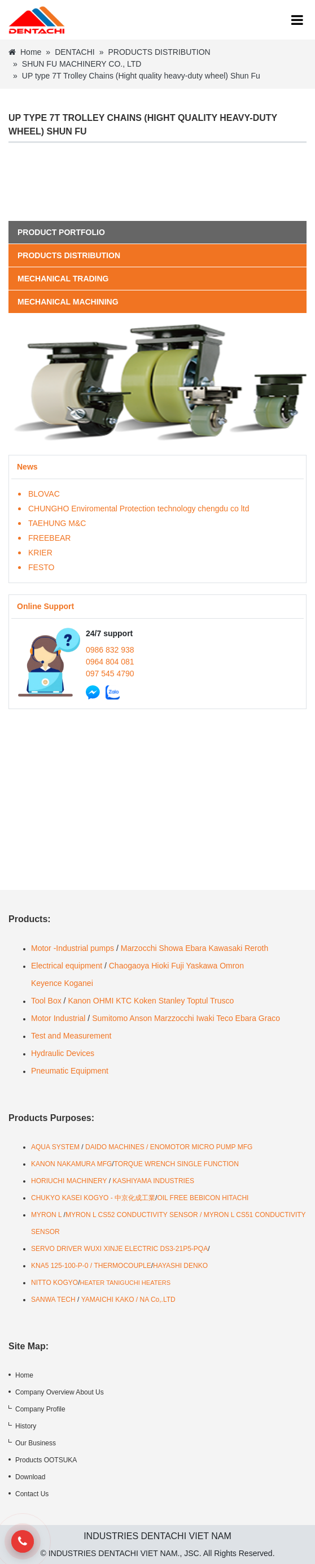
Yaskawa (201, 965)
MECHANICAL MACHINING (68, 301)
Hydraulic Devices (62, 1053)
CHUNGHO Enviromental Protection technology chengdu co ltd (138, 508)
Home (24, 52)
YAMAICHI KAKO (107, 1300)
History (25, 1426)
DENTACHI (75, 52)
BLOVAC (44, 493)
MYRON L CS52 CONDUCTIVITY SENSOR (131, 1215)
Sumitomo (110, 1018)
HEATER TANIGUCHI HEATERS (125, 1282)
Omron (232, 965)
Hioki (160, 965)
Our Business (35, 1443)
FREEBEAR (49, 537)
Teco (224, 1018)
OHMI (103, 1000)
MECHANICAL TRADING (63, 278)
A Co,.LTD (160, 1300)
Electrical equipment (66, 965)
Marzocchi (139, 948)
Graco (269, 1018)
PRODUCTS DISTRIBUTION (159, 52)
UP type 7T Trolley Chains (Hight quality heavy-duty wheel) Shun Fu (141, 75)
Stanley (172, 1000)
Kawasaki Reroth (238, 948)
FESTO (41, 567)
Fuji (177, 965)
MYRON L (46, 1215)
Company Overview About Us (59, 1392)
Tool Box (46, 1000)
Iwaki (205, 1018)
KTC (124, 1000)
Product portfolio (61, 232)
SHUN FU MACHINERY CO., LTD (82, 63)
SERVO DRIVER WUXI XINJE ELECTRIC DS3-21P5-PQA (119, 1249)
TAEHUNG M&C (57, 523)
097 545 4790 (110, 673)
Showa (171, 948)
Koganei (78, 983)
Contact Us (32, 1494)
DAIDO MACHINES (115, 1147)
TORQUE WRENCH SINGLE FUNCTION (176, 1164)
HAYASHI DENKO (180, 1266)
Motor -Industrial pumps (72, 948)
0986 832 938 (110, 649)
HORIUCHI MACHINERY (69, 1181)
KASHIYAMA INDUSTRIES (153, 1181)
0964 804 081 (110, 661)
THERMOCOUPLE (122, 1266)
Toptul (197, 1000)
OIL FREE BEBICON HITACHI (202, 1198)
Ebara (195, 948)
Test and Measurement (71, 1035)
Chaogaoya (129, 965)
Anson (140, 1018)
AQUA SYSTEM (56, 1147)
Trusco (222, 1000)
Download (30, 1477)
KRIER (40, 552)
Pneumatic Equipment (71, 1070)
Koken (145, 1000)
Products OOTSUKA (46, 1460)
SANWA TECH (53, 1300)
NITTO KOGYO (54, 1283)
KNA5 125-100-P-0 (59, 1266)
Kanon (79, 1000)
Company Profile (40, 1409)
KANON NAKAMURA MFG (71, 1164)
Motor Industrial (58, 1018)
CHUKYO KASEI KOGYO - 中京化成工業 (93, 1198)
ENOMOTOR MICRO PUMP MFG (201, 1147)
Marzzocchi (174, 1018)
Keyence (46, 983)
